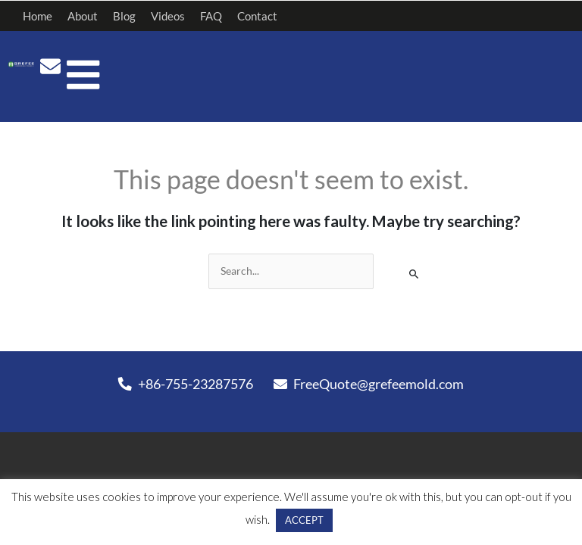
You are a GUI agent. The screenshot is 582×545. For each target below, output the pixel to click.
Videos (168, 16)
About (82, 16)
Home (37, 16)
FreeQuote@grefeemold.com (369, 383)
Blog (124, 16)
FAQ (211, 16)
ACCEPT (291, 520)
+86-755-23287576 (185, 383)
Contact (257, 16)
